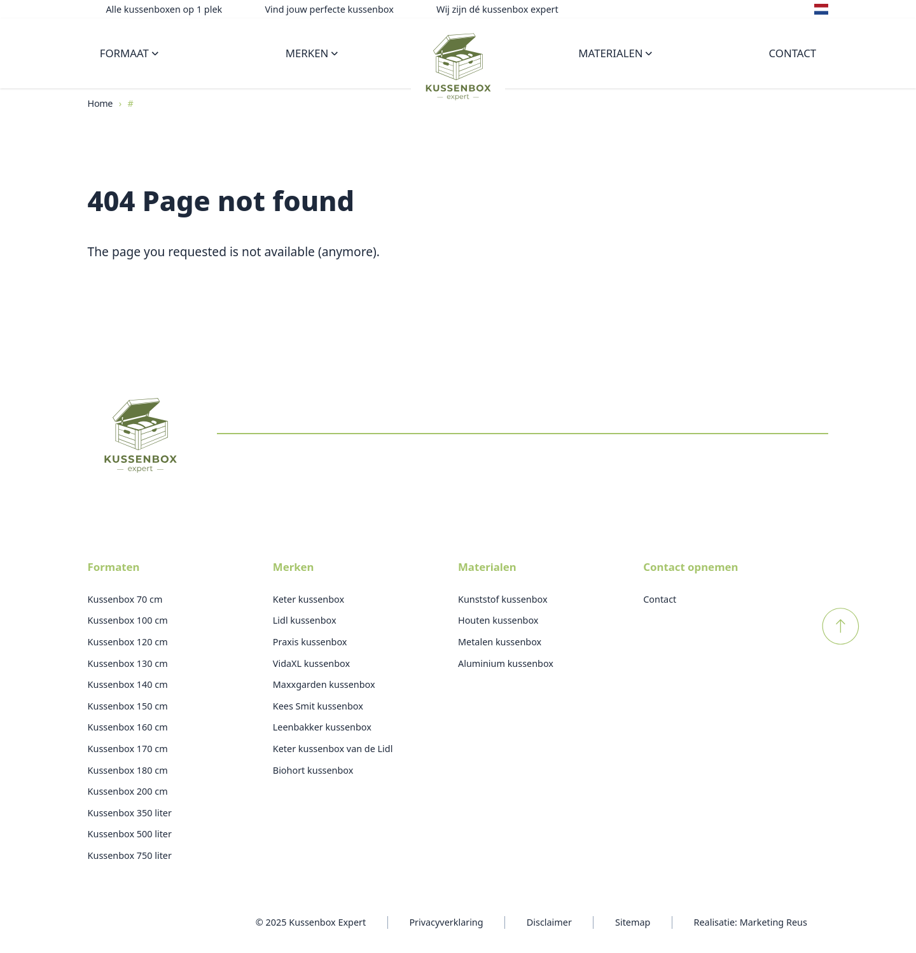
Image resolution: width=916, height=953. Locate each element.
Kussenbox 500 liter (130, 834)
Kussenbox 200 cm (128, 791)
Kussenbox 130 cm (128, 663)
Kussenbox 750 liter (130, 855)
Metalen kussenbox (499, 642)
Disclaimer (549, 922)
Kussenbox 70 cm (125, 599)
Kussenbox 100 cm (128, 620)
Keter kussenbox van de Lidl (333, 749)
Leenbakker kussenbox (322, 727)
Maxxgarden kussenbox (324, 684)
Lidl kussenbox (305, 620)
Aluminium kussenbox (505, 663)
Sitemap (632, 922)
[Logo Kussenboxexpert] (458, 65)
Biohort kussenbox (313, 770)
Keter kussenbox (308, 599)
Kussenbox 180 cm (128, 770)
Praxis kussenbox (310, 642)
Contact (793, 53)
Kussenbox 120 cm (128, 642)
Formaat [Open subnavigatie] (129, 53)
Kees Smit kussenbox (318, 706)
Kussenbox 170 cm (128, 749)
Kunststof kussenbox (503, 599)
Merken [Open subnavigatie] (312, 53)
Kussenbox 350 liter (130, 813)
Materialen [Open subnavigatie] (615, 53)
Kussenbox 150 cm (128, 706)
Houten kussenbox (498, 620)
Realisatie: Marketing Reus (750, 922)
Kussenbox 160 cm (128, 727)
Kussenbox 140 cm (128, 684)
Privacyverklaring (446, 922)
